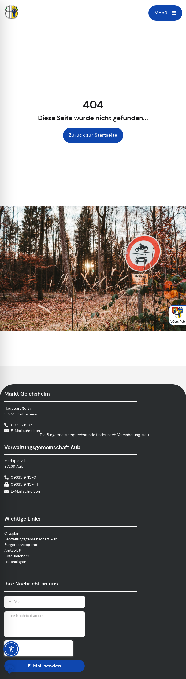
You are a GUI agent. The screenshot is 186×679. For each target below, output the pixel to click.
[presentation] (38, 648)
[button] (9, 669)
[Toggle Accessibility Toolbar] (11, 649)
